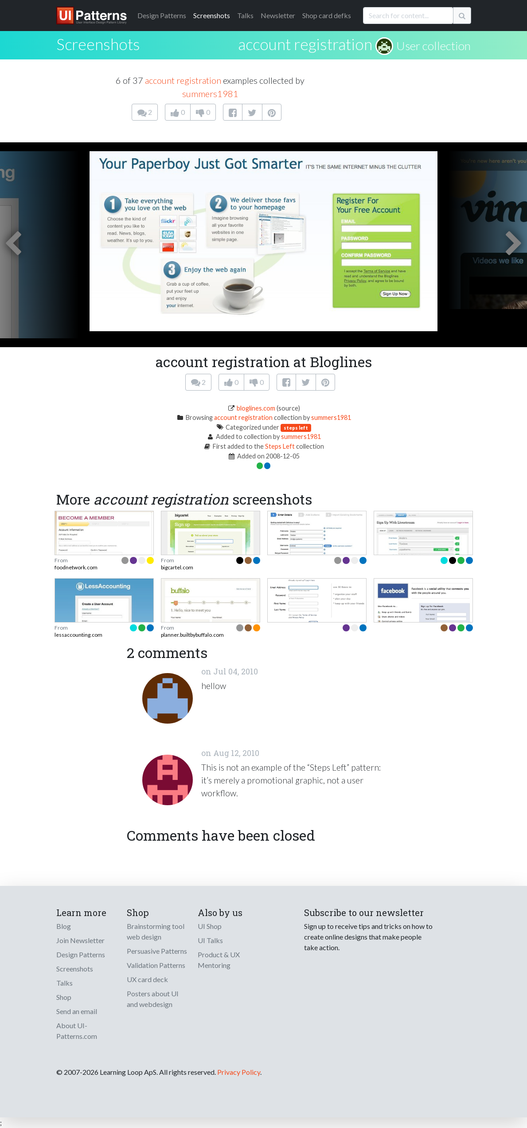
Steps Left (280, 446)
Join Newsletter (80, 940)
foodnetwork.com (76, 567)
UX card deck (147, 979)
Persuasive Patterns (157, 951)
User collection (433, 46)
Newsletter (278, 15)
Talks (245, 15)
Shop (63, 997)
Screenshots (211, 15)
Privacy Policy (238, 1072)
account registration (305, 44)
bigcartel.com (177, 567)
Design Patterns (80, 954)
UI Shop (210, 926)
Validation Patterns (156, 965)
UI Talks (210, 940)
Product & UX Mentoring (219, 959)
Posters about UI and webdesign (153, 998)
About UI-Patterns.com (76, 1030)
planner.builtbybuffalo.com (192, 634)
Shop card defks (326, 15)
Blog (63, 926)
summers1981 (210, 93)
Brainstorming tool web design (155, 931)
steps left (296, 428)
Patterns (161, 15)
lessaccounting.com (78, 634)
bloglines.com (256, 408)
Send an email (76, 1011)
